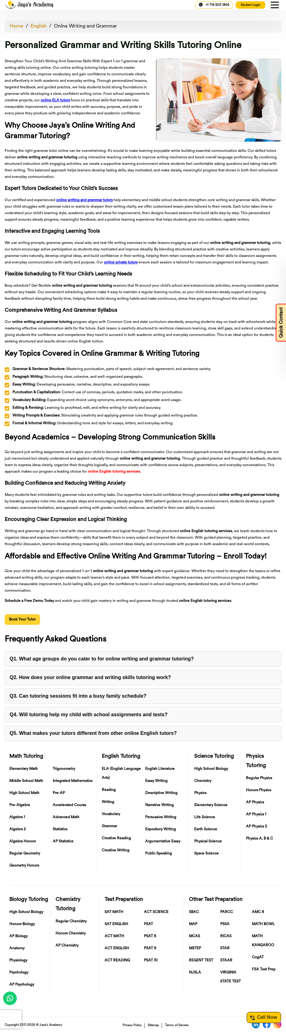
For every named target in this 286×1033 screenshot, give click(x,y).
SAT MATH (114, 912)
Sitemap (153, 1025)
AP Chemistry (67, 945)
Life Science (204, 817)
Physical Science (208, 841)
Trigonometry (64, 769)
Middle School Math (26, 781)
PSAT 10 (151, 960)
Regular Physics (259, 778)
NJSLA (195, 972)
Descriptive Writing (161, 793)
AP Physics (255, 802)
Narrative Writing (159, 805)
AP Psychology (21, 985)
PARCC (226, 912)
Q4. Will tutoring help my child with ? (89, 714)
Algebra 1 (17, 817)
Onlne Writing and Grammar (85, 26)
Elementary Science (210, 805)
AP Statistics (63, 841)
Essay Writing (156, 781)
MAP (193, 924)
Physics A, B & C (259, 839)
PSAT (148, 924)
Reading (109, 790)
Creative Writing (115, 850)
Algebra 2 (17, 829)
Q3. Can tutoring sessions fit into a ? (78, 696)
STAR (225, 948)
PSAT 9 (150, 948)
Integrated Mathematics (72, 781)
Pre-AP (59, 793)
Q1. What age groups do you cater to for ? (102, 658)
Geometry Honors (24, 865)
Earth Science (205, 829)
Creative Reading (116, 838)
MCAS (194, 936)
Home (16, 26)
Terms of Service (176, 1025)
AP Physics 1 (256, 814)
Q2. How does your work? (90, 677)
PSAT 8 (150, 936)
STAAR (226, 960)
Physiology (18, 960)
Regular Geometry (24, 853)
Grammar (109, 826)
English (39, 26)
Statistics (60, 829)
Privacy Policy (132, 1025)
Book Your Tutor (22, 619)
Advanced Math (66, 817)
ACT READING (117, 960)
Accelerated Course (69, 805)
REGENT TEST (201, 960)
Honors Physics (258, 790)
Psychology (18, 972)
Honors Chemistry (71, 933)
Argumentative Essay (162, 841)
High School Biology (211, 769)
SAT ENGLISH (116, 924)
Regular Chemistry (71, 921)
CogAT (258, 957)
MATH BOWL (263, 924)
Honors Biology (22, 924)
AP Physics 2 (256, 826)
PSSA (225, 924)
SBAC (194, 912)
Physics (200, 793)
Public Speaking (158, 853)
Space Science (206, 853)
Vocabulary (111, 814)
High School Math (24, 793)
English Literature (160, 769)
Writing (108, 802)
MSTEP (195, 948)
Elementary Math (23, 769)
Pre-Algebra (19, 805)
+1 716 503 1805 (214, 4)
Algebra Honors (22, 841)
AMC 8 (258, 912)
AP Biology (18, 936)
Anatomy (17, 948)
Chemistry (202, 781)
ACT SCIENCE (156, 912)
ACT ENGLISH (117, 948)
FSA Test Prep (263, 969)
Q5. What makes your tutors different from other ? (93, 733)
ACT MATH (114, 936)
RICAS (225, 936)
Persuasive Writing (160, 817)
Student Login (250, 5)
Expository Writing (160, 829)
